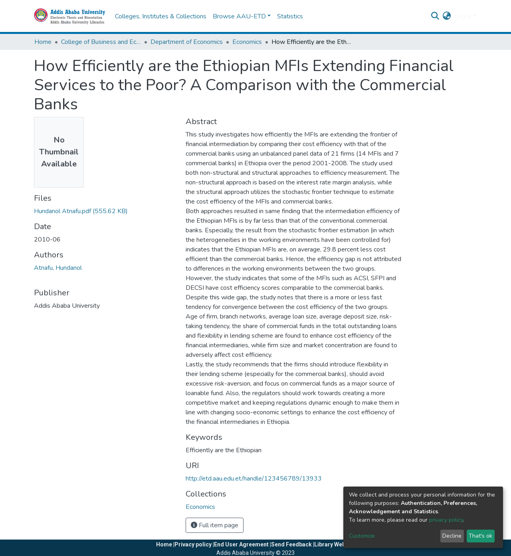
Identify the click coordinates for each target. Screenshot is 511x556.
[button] (447, 16)
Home (42, 42)
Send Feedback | (292, 544)
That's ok (480, 536)
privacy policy (446, 520)
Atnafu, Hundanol (58, 267)
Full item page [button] (214, 525)
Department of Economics (187, 42)
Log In (462, 16)
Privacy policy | (194, 544)
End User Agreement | (242, 544)
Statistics (290, 16)
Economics (247, 42)
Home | (165, 544)
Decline (451, 536)
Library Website (334, 544)
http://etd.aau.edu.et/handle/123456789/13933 (254, 478)
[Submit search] (435, 16)
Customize (362, 536)
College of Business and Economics (101, 42)
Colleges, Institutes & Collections (160, 16)
